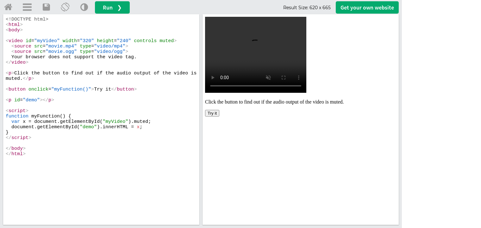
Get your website (367, 7)
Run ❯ (112, 7)
